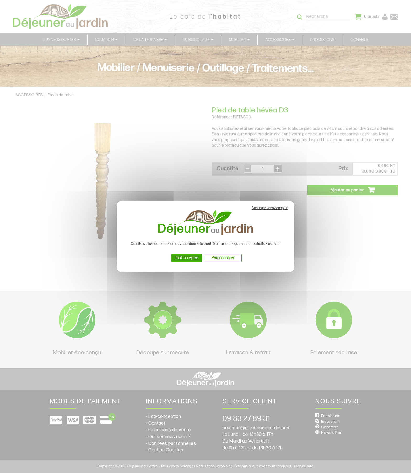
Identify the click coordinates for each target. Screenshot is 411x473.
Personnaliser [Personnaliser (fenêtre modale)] (223, 257)
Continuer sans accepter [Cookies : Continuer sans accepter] (270, 208)
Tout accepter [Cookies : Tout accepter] (186, 257)
